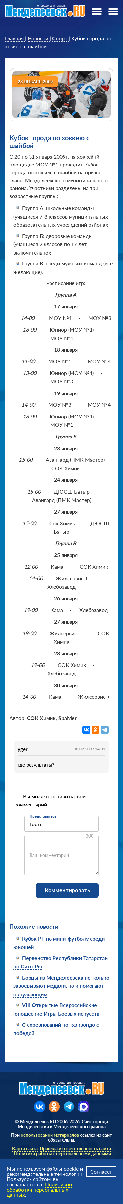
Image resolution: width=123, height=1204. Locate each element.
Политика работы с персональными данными (62, 1153)
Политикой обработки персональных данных (39, 1189)
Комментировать (67, 890)
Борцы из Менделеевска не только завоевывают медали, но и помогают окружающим (61, 985)
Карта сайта (25, 1148)
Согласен (101, 1171)
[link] (15, 38)
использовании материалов (50, 1135)
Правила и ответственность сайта (75, 1148)
